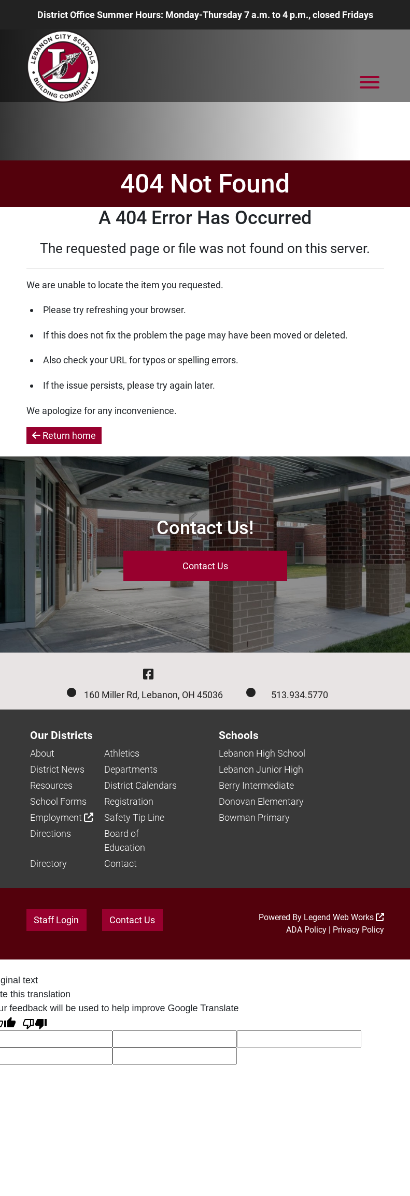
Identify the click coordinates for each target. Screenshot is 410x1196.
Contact (120, 863)
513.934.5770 (299, 694)
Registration (128, 801)
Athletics (121, 753)
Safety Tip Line (134, 817)
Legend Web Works (344, 917)
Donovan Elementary (261, 801)
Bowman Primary (254, 817)
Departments (131, 769)
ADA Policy (306, 930)
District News (57, 769)
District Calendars (140, 785)
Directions (50, 833)
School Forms (58, 801)
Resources (51, 785)
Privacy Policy (358, 930)
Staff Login (56, 919)
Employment (61, 817)
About (42, 753)
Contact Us (205, 565)
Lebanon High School (262, 753)
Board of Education (124, 840)
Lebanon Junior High (261, 769)
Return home (64, 435)
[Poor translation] (34, 1022)
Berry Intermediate (256, 785)
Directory (48, 863)
